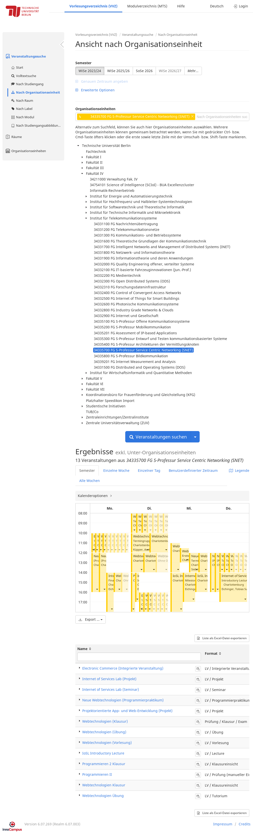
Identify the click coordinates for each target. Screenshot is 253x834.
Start (17, 67)
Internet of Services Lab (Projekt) (109, 678)
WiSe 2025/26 (118, 70)
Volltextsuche (23, 76)
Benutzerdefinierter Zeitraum (193, 470)
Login (240, 6)
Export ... (91, 619)
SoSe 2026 (144, 70)
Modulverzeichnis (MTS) (147, 6)
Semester (83, 62)
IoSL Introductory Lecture (103, 753)
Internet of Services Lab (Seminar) (110, 689)
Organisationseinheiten (25, 151)
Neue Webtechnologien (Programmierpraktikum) (123, 700)
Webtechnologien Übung (103, 795)
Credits (245, 824)
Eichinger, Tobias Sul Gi (237, 589)
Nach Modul (22, 117)
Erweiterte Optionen (95, 90)
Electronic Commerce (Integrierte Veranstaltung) (122, 668)
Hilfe (181, 6)
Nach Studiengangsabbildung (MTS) (37, 125)
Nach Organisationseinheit (35, 92)
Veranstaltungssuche (25, 56)
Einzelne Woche (116, 470)
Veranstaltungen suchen (158, 437)
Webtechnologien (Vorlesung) (107, 742)
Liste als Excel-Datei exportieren (222, 638)
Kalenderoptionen (93, 495)
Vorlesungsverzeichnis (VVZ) (93, 6)
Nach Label (21, 108)
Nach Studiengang (27, 84)
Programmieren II (97, 774)
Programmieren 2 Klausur (103, 763)
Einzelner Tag (149, 470)
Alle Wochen (89, 480)
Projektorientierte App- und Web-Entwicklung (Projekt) (127, 710)
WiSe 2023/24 (90, 70)
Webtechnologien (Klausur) (105, 721)
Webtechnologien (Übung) (104, 732)
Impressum (222, 824)
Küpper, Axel (141, 549)
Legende (239, 470)
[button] (93, 550)
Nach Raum (22, 100)
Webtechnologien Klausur (103, 785)
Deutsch (217, 6)
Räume (13, 137)
